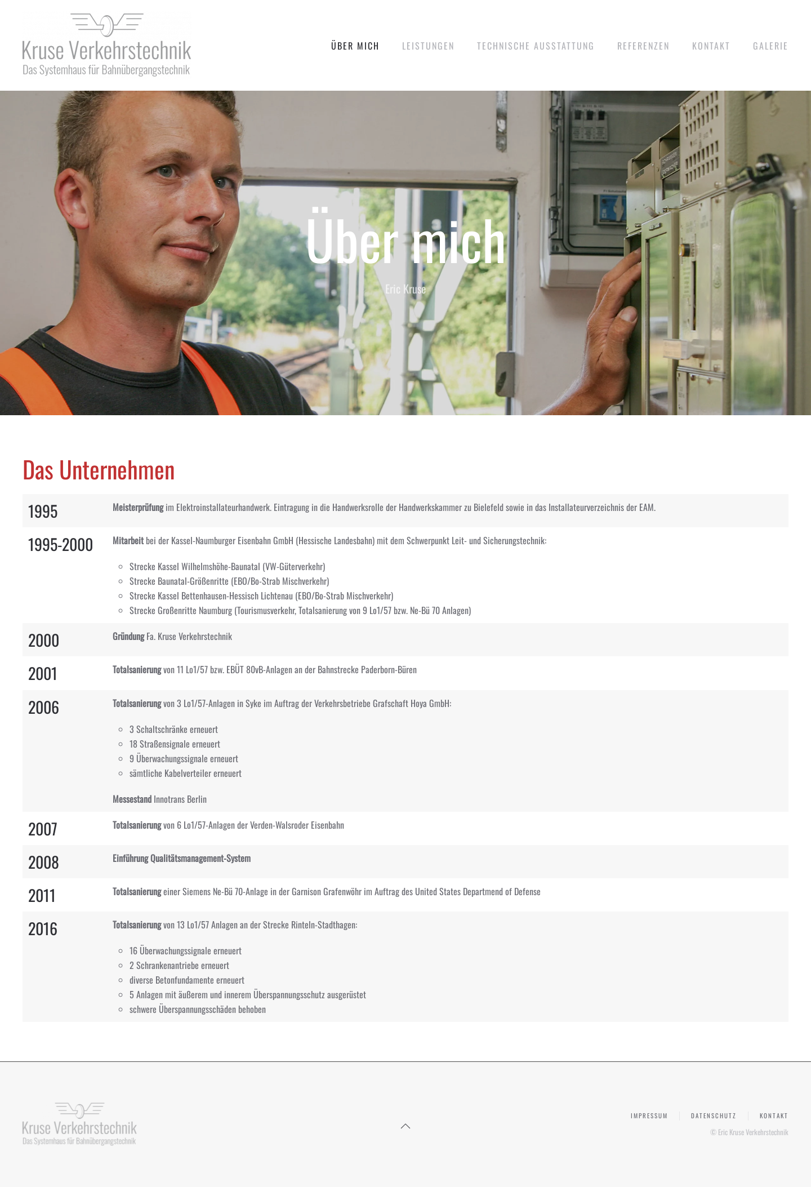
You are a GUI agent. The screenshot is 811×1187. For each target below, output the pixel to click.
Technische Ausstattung (536, 45)
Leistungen (428, 45)
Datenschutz (714, 1118)
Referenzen (643, 45)
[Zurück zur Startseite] (107, 45)
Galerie (770, 45)
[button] (405, 1126)
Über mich (355, 45)
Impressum (649, 1118)
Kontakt (711, 45)
